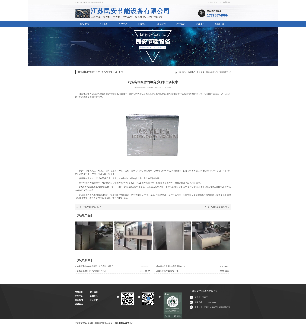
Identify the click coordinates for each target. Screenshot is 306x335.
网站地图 (225, 2)
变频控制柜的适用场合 (92, 207)
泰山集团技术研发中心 (124, 323)
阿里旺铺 (219, 24)
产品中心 (123, 24)
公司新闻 (200, 72)
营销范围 (161, 24)
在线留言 (212, 2)
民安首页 (84, 24)
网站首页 (79, 292)
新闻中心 (142, 24)
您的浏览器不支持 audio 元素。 (19, 330)
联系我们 (200, 24)
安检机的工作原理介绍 (220, 207)
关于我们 (103, 24)
